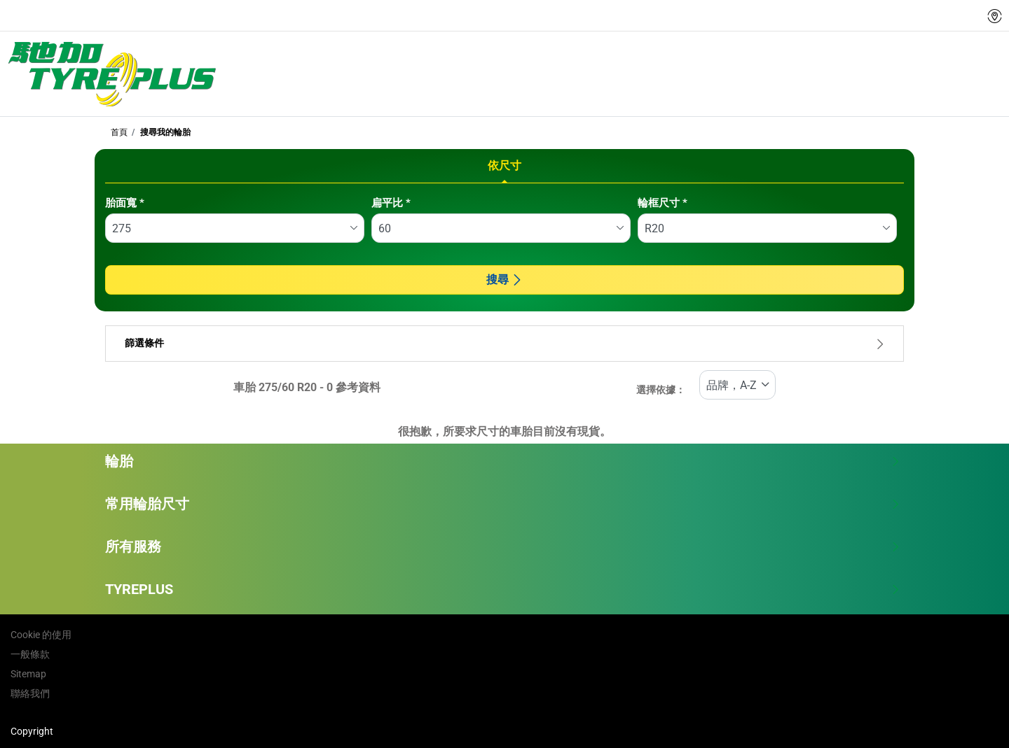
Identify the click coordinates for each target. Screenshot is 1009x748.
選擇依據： (660, 390)
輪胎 (502, 461)
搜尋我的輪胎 (164, 132)
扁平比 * (391, 203)
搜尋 (504, 279)
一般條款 (30, 654)
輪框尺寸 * (662, 203)
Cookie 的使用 (41, 634)
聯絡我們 (30, 693)
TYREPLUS (502, 589)
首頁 (119, 132)
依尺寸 (504, 165)
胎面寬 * (124, 203)
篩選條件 (504, 343)
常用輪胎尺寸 (502, 504)
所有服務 (502, 546)
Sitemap (28, 673)
